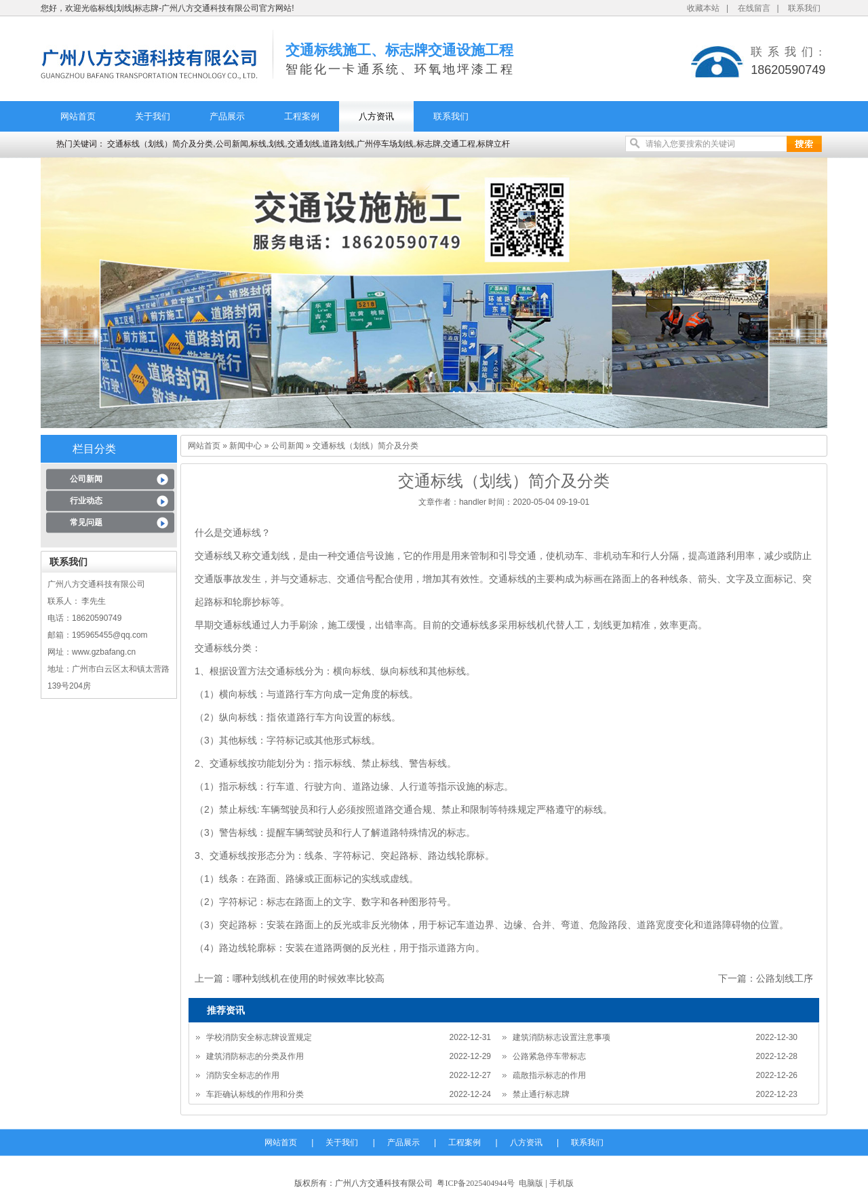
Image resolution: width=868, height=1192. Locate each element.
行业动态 (86, 500)
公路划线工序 (784, 978)
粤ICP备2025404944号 (476, 1183)
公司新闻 (86, 479)
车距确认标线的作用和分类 (255, 1094)
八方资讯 (376, 116)
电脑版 (531, 1183)
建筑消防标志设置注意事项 (561, 1037)
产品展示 (227, 116)
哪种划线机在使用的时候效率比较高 (308, 978)
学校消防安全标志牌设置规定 (259, 1037)
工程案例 (301, 116)
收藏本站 (703, 8)
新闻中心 (245, 445)
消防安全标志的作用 (242, 1075)
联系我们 (804, 8)
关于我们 (152, 116)
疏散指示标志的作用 (549, 1075)
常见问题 (86, 522)
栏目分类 (94, 449)
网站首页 (78, 116)
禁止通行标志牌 (541, 1094)
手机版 (561, 1183)
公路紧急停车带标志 (549, 1056)
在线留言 (754, 8)
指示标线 (238, 786)
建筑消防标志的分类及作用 (255, 1056)
